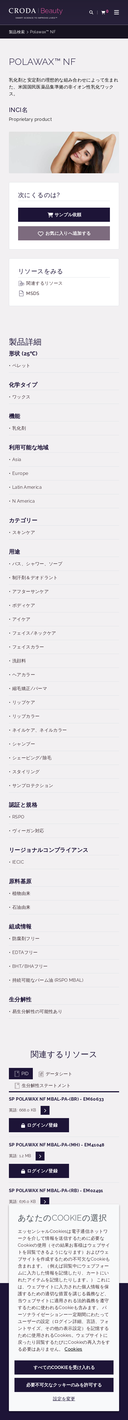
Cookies (73, 1349)
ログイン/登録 (39, 1125)
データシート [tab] (55, 1074)
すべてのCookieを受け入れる (64, 1367)
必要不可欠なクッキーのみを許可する (64, 1385)
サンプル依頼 (64, 214)
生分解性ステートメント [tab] (42, 1085)
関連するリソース (40, 283)
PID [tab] (20, 1073)
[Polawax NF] (64, 233)
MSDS (28, 293)
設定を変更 (64, 1398)
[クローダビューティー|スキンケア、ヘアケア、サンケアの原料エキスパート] (36, 11)
